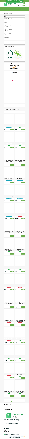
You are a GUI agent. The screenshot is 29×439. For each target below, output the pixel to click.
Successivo (16, 401)
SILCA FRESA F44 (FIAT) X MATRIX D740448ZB (20, 143)
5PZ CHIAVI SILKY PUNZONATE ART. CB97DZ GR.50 (9, 267)
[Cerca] (20, 3)
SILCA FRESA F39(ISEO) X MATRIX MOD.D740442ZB (20, 161)
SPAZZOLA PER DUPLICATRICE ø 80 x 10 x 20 (9, 338)
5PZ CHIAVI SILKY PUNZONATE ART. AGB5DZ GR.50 (20, 374)
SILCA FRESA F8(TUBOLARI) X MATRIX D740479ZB (20, 179)
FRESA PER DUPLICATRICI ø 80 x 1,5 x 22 (9, 356)
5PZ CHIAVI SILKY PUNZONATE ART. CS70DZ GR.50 (9, 250)
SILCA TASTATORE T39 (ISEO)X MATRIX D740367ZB (9, 161)
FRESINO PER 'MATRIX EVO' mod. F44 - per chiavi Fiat (20, 285)
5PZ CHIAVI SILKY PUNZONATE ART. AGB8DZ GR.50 (20, 267)
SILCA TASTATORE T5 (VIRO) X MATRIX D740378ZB (9, 196)
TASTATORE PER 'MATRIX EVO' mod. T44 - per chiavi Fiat (9, 285)
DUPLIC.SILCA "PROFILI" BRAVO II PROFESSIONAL (20, 214)
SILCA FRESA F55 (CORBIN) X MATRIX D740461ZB (20, 125)
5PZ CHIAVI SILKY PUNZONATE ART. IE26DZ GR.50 (20, 232)
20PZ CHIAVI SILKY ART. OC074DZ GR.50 (9, 392)
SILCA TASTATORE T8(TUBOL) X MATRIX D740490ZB (8, 179)
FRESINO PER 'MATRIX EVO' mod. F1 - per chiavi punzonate (20, 321)
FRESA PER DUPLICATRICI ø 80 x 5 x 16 (20, 356)
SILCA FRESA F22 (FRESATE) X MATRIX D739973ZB (9, 214)
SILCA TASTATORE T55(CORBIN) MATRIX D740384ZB (8, 125)
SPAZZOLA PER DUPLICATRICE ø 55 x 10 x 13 (20, 338)
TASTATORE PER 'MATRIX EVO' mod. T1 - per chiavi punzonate (9, 321)
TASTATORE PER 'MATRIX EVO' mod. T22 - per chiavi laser (9, 303)
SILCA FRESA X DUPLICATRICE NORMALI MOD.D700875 (20, 392)
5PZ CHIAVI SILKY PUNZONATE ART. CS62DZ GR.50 (20, 250)
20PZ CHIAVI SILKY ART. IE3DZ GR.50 (9, 232)
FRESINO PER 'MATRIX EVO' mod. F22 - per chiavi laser (20, 303)
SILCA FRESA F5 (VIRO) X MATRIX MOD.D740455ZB (20, 196)
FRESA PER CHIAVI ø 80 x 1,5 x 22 (8, 373)
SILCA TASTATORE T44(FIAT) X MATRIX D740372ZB (9, 143)
